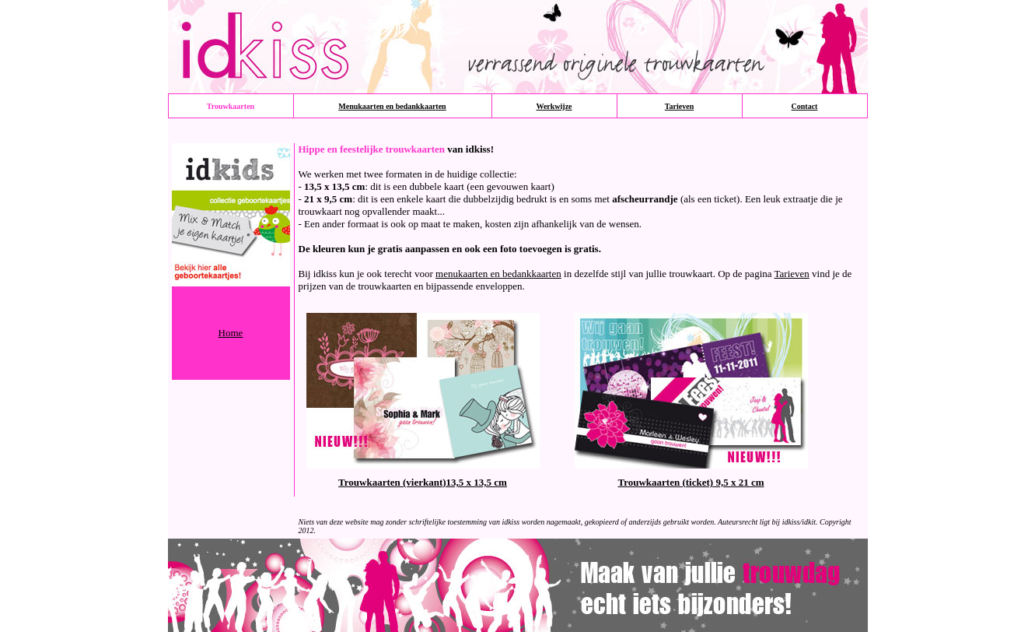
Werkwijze (554, 106)
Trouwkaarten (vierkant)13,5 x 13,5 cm (422, 482)
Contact (805, 106)
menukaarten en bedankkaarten (498, 273)
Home (231, 333)
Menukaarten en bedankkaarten (392, 106)
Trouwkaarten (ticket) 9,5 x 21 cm (691, 482)
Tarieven (679, 106)
